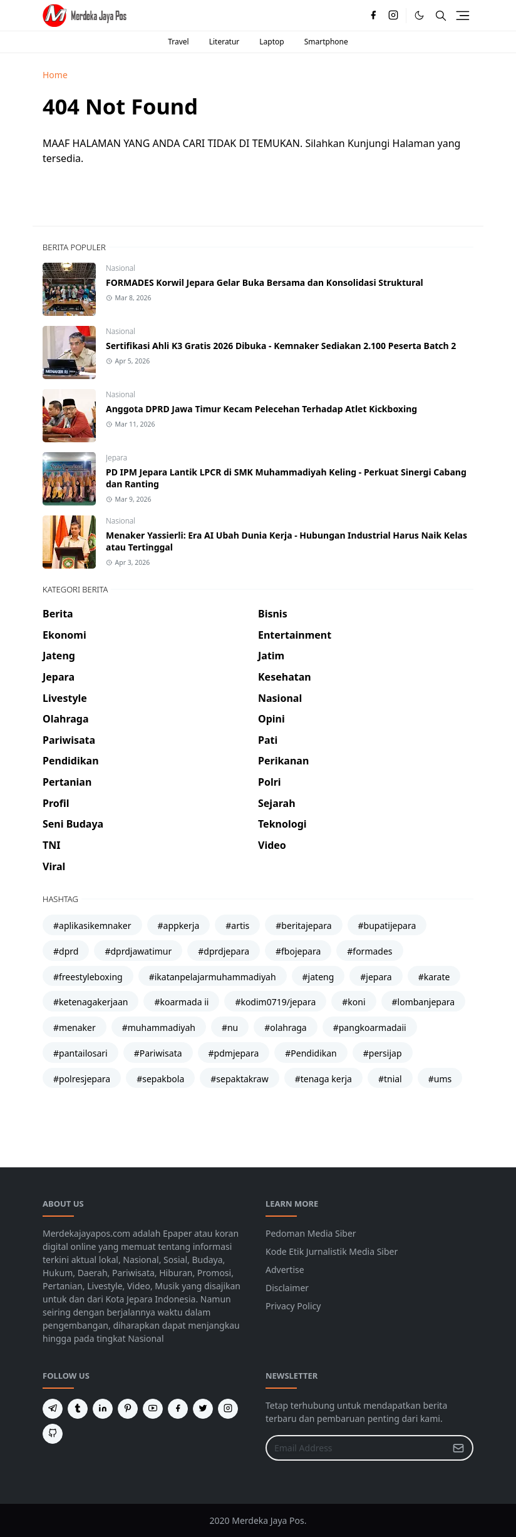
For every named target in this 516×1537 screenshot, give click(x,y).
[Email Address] (356, 1447)
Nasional (120, 268)
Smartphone (326, 41)
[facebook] (373, 15)
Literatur (224, 41)
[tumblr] (78, 1409)
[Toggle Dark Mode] (419, 15)
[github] (53, 1434)
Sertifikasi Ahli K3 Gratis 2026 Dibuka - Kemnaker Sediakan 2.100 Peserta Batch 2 (281, 346)
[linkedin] (103, 1409)
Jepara (116, 457)
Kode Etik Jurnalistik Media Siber (332, 1251)
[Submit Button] (458, 1447)
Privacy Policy (293, 1306)
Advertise (285, 1270)
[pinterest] (128, 1409)
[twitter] (203, 1409)
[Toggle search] (441, 15)
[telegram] (53, 1409)
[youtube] (153, 1409)
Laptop (271, 41)
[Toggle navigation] (462, 15)
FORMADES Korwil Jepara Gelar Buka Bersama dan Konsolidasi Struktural (264, 282)
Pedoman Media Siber (311, 1233)
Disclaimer (287, 1288)
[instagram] (393, 15)
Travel (178, 41)
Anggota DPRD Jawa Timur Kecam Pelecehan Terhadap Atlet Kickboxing (261, 409)
